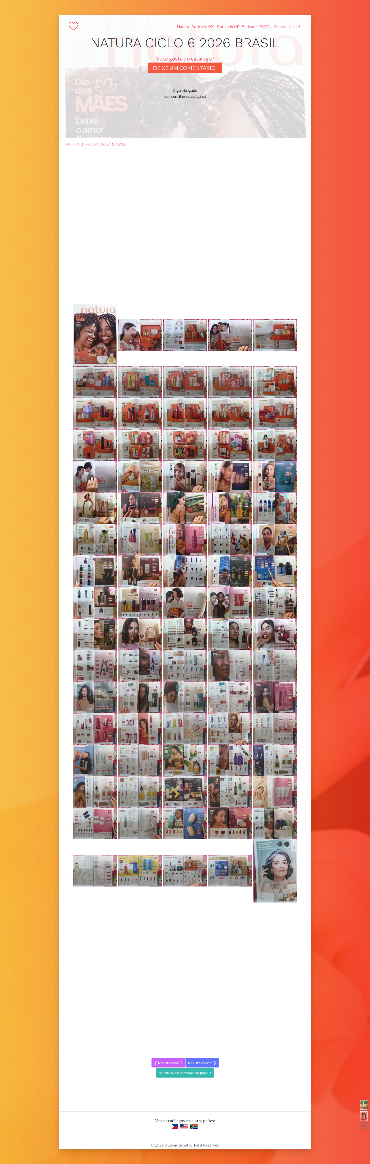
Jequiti (294, 26)
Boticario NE (228, 26)
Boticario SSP (203, 26)
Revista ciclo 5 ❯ (202, 1062)
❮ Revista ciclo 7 (168, 1062)
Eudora (280, 26)
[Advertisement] (185, 228)
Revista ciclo (97, 144)
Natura (183, 26)
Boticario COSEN (257, 26)
